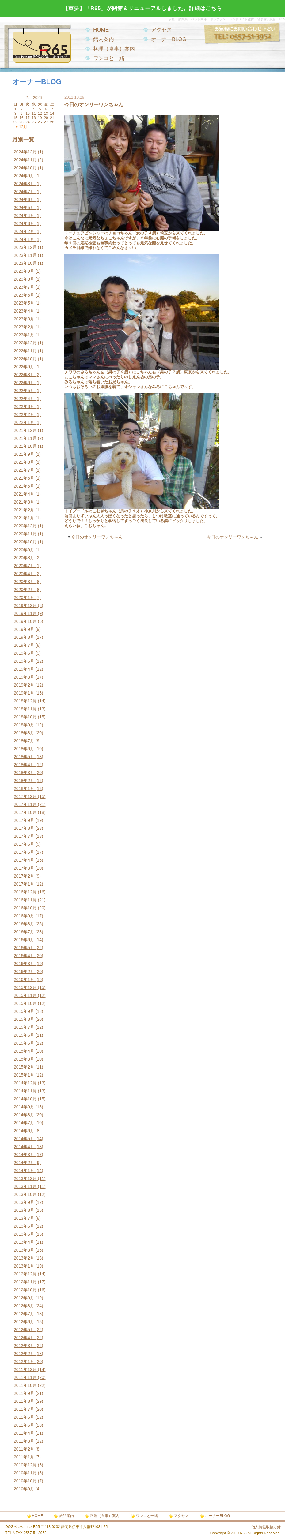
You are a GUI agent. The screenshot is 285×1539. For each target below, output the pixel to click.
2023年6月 (24, 295)
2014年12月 (25, 1082)
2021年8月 (24, 462)
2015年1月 (24, 1075)
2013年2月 (24, 1258)
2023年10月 (25, 263)
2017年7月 (24, 836)
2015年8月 (24, 1019)
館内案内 (103, 39)
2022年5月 (24, 390)
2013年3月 (24, 1250)
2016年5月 (24, 947)
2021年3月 (24, 502)
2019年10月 (25, 621)
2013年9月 (24, 1202)
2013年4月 (24, 1242)
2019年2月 (24, 685)
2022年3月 (24, 406)
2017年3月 (24, 868)
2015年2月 (24, 1067)
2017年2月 (24, 876)
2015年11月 (25, 995)
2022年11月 (25, 350)
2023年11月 (25, 255)
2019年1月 (24, 693)
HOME (101, 30)
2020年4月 (24, 573)
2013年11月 (25, 1186)
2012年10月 (25, 1289)
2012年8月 (24, 1305)
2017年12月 (25, 796)
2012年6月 (24, 1321)
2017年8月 (24, 828)
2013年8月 (24, 1210)
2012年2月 (24, 1353)
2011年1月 (24, 1457)
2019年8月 (24, 637)
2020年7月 (24, 565)
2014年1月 (24, 1170)
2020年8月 (24, 557)
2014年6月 (24, 1130)
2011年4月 (24, 1433)
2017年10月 (25, 812)
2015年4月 (24, 1051)
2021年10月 (25, 446)
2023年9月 (24, 271)
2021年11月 (25, 438)
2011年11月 (25, 1377)
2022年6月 (24, 382)
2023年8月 (24, 279)
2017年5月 (24, 852)
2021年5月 (24, 486)
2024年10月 (25, 167)
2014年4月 (24, 1146)
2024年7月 (24, 191)
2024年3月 (24, 223)
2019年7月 (24, 645)
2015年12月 (25, 987)
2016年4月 (24, 955)
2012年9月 (24, 1297)
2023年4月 (24, 311)
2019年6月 (24, 653)
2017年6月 (24, 844)
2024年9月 (24, 175)
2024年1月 (24, 239)
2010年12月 (25, 1464)
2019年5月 (24, 661)
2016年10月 (25, 907)
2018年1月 (24, 788)
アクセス (161, 30)
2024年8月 (24, 183)
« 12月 (21, 127)
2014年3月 (24, 1154)
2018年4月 (24, 764)
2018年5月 (24, 756)
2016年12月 (25, 891)
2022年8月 (24, 374)
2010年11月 (25, 1472)
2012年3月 (24, 1345)
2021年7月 (24, 470)
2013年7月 (24, 1218)
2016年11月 (25, 899)
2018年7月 (24, 740)
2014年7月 (24, 1122)
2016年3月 (24, 963)
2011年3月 (24, 1441)
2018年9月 (24, 724)
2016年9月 (24, 915)
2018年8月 (24, 732)
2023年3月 (24, 318)
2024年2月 (24, 231)
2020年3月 (24, 581)
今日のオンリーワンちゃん (97, 536)
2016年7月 (24, 931)
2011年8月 (24, 1401)
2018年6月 (24, 748)
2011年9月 (24, 1393)
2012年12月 (25, 1273)
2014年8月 (24, 1114)
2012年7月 (24, 1313)
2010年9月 (24, 1488)
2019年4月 (24, 669)
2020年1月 (24, 597)
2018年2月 (24, 780)
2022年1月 (24, 422)
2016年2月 (24, 971)
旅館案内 (66, 1516)
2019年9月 (24, 629)
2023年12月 (25, 247)
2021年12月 (25, 430)
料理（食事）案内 (114, 49)
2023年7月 (24, 287)
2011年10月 (25, 1385)
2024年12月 (25, 151)
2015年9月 (24, 1011)
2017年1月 (24, 884)
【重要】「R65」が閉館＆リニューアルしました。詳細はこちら (142, 8)
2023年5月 (24, 303)
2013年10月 (25, 1194)
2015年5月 (24, 1043)
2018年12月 (25, 700)
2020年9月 (24, 549)
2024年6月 (24, 199)
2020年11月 (25, 533)
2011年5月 (24, 1425)
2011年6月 (24, 1417)
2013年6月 (24, 1226)
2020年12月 (25, 525)
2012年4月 (24, 1337)
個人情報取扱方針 (266, 1527)
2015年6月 (24, 1035)
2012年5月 (24, 1329)
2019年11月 (25, 613)
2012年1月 (24, 1361)
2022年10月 (25, 358)
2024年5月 (24, 207)
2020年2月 (24, 589)
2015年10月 (25, 1003)
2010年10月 (25, 1480)
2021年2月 (24, 509)
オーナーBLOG (168, 39)
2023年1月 (24, 334)
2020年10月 (25, 541)
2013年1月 (24, 1266)
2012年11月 (25, 1281)
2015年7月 (24, 1027)
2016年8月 (24, 923)
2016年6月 (24, 939)
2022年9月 (24, 366)
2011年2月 (24, 1449)
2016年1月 (24, 979)
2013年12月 (25, 1178)
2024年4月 (24, 215)
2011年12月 (25, 1369)
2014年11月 (25, 1090)
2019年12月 (25, 605)
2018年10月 (25, 716)
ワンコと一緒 (108, 58)
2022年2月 (24, 414)
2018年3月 (24, 772)
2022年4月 (24, 398)
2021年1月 (24, 517)
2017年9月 (24, 820)
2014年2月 (24, 1162)
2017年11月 (25, 804)
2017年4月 (24, 860)
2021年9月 (24, 454)
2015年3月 (24, 1059)
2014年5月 (24, 1138)
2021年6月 (24, 478)
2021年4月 (24, 494)
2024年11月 (25, 159)
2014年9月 (24, 1106)
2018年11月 (25, 708)
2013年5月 (24, 1234)
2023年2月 (24, 326)
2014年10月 (25, 1098)
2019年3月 (24, 677)
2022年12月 (25, 342)
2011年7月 (24, 1409)
